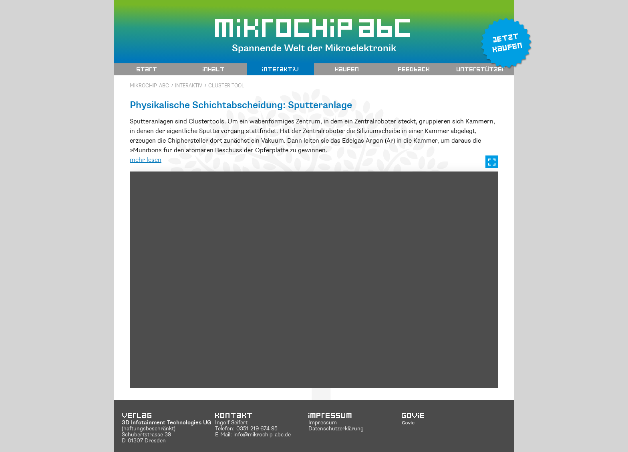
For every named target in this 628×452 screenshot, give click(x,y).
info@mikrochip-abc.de (262, 435)
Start (147, 69)
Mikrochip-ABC (149, 86)
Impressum (322, 423)
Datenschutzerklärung (336, 429)
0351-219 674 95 (257, 429)
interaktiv (280, 69)
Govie (408, 423)
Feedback (414, 69)
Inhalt (214, 69)
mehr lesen (145, 160)
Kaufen (347, 69)
